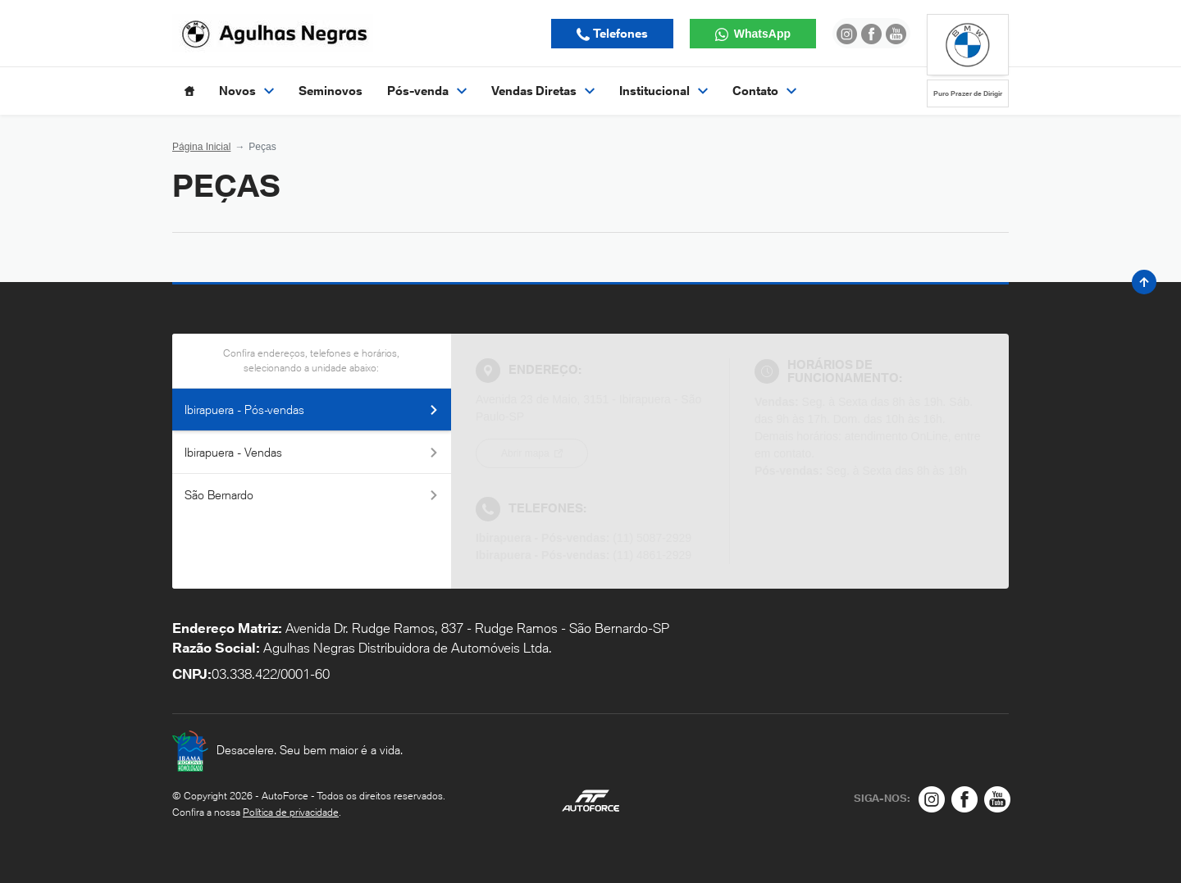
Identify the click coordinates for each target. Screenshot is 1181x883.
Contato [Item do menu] (764, 91)
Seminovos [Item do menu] (331, 91)
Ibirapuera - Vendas (312, 452)
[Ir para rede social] (847, 32)
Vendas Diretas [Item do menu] (543, 91)
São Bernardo (312, 495)
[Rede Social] (931, 799)
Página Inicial (201, 146)
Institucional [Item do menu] (663, 91)
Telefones (619, 33)
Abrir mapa (526, 453)
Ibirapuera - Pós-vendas (312, 409)
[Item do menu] (189, 91)
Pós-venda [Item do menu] (427, 91)
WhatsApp (761, 33)
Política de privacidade (291, 812)
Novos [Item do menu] (246, 91)
